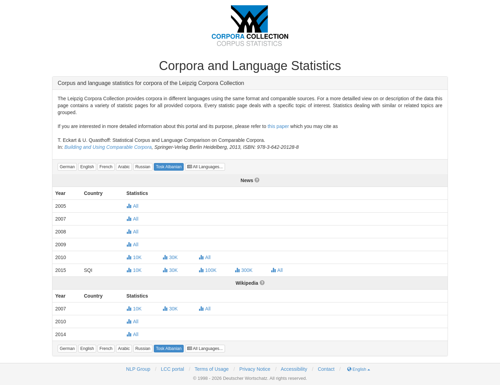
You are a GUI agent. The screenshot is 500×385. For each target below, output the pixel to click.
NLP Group (138, 369)
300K (244, 270)
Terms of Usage (212, 369)
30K (170, 257)
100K (208, 270)
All (132, 206)
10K (134, 257)
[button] (67, 167)
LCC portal (171, 369)
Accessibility (294, 369)
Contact (326, 369)
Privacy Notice (254, 369)
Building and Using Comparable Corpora (107, 147)
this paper (278, 126)
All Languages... (205, 167)
